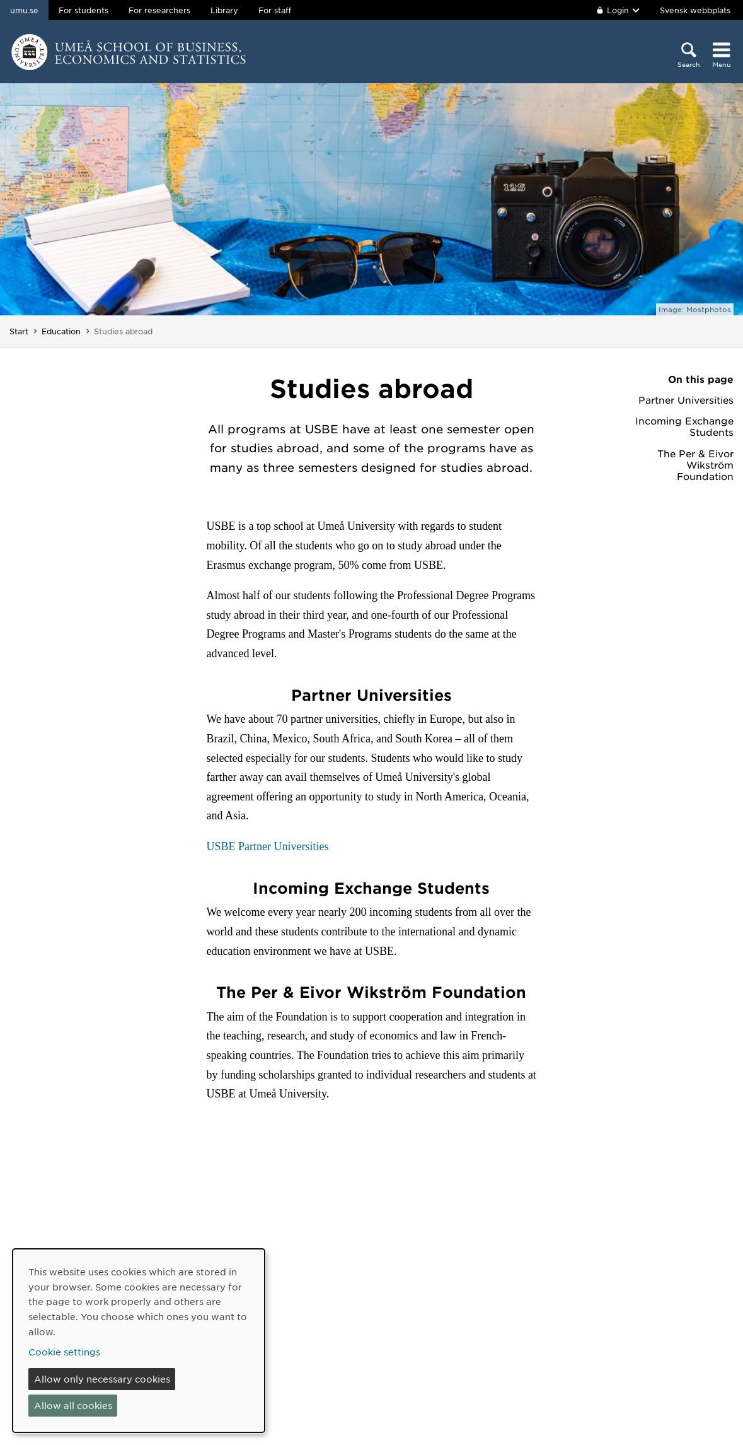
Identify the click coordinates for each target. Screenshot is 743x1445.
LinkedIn (554, 1385)
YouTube (554, 1365)
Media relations (294, 1345)
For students (83, 10)
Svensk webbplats (695, 10)
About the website (427, 1325)
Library (224, 10)
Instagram (557, 1345)
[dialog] (139, 1340)
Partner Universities (686, 400)
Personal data (415, 1379)
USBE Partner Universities (268, 846)
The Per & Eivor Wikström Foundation (695, 465)
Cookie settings (419, 1399)
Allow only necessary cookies (102, 1378)
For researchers (159, 10)
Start (18, 331)
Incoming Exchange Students (684, 426)
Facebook (557, 1325)
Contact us (284, 1325)
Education (61, 331)
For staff (274, 10)
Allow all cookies (73, 1405)
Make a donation (298, 1399)
